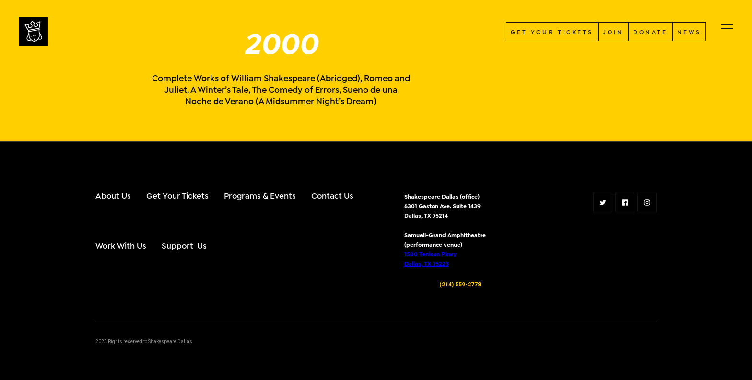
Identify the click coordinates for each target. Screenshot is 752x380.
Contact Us (332, 195)
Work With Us (120, 245)
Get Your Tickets (177, 195)
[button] (727, 26)
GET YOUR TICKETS (552, 31)
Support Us (184, 245)
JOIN (613, 31)
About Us (113, 195)
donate (650, 31)
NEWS (689, 31)
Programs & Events (260, 195)
